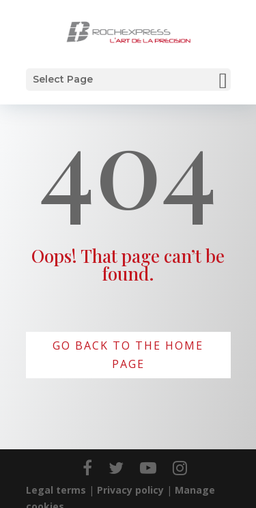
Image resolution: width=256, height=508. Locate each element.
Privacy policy (130, 489)
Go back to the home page (128, 354)
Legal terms (56, 489)
